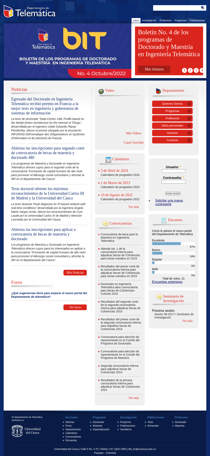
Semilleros (126, 429)
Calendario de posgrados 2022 (120, 199)
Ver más (134, 207)
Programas (180, 20)
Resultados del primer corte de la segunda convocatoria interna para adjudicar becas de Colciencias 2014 (121, 324)
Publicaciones (197, 20)
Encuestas (71, 440)
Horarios (172, 132)
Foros (68, 425)
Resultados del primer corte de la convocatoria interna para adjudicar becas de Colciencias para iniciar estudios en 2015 (120, 271)
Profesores (165, 20)
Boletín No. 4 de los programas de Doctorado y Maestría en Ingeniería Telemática (169, 43)
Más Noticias (75, 272)
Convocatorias (73, 436)
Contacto (172, 140)
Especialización (101, 429)
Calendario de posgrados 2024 (120, 174)
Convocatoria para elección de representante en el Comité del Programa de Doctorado (120, 340)
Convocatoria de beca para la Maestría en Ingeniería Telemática (119, 237)
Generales (153, 425)
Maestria (97, 425)
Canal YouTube (134, 142)
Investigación (149, 20)
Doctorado (98, 422)
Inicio (136, 20)
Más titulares (154, 69)
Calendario (71, 433)
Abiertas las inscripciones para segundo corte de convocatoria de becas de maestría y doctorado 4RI (48, 153)
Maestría (179, 425)
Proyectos (125, 422)
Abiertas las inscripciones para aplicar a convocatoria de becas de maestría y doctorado (43, 234)
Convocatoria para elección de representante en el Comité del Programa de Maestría (120, 354)
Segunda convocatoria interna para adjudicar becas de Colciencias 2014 (119, 369)
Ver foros (75, 307)
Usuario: (173, 167)
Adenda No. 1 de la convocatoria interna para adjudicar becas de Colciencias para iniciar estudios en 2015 (120, 253)
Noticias (69, 422)
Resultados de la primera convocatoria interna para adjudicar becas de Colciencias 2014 (120, 385)
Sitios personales (172, 125)
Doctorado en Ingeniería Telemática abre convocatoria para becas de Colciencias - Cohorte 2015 (119, 288)
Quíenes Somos (172, 103)
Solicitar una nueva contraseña (169, 202)
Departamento (73, 429)
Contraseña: (173, 178)
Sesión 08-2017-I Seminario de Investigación (174, 316)
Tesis (150, 422)
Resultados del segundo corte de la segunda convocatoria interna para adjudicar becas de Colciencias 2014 (120, 306)
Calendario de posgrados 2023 (120, 187)
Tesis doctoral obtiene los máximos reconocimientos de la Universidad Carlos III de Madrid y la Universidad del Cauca (47, 193)
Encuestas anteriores (167, 282)
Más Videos (133, 133)
